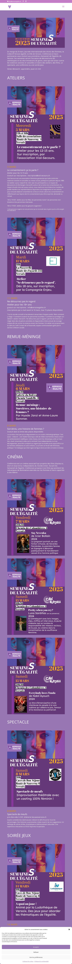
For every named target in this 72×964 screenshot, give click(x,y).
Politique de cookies (28, 961)
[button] (69, 929)
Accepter (36, 947)
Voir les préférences (36, 957)
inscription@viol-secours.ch (39, 175)
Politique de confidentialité (41, 961)
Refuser (36, 952)
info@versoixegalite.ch (36, 307)
